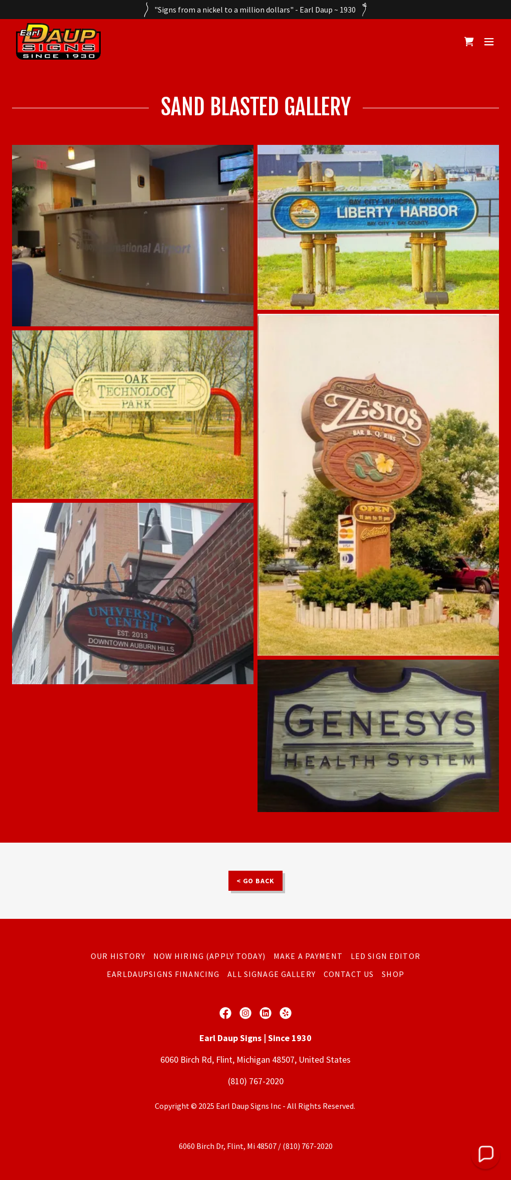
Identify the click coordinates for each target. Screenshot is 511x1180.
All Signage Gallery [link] (271, 974)
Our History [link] (118, 956)
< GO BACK (255, 880)
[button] (489, 42)
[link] (58, 41)
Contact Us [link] (349, 974)
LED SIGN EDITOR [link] (385, 956)
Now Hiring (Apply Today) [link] (209, 956)
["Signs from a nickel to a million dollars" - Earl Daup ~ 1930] (255, 9)
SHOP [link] (393, 974)
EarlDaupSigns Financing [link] (163, 974)
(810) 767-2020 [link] (256, 1081)
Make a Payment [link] (308, 956)
